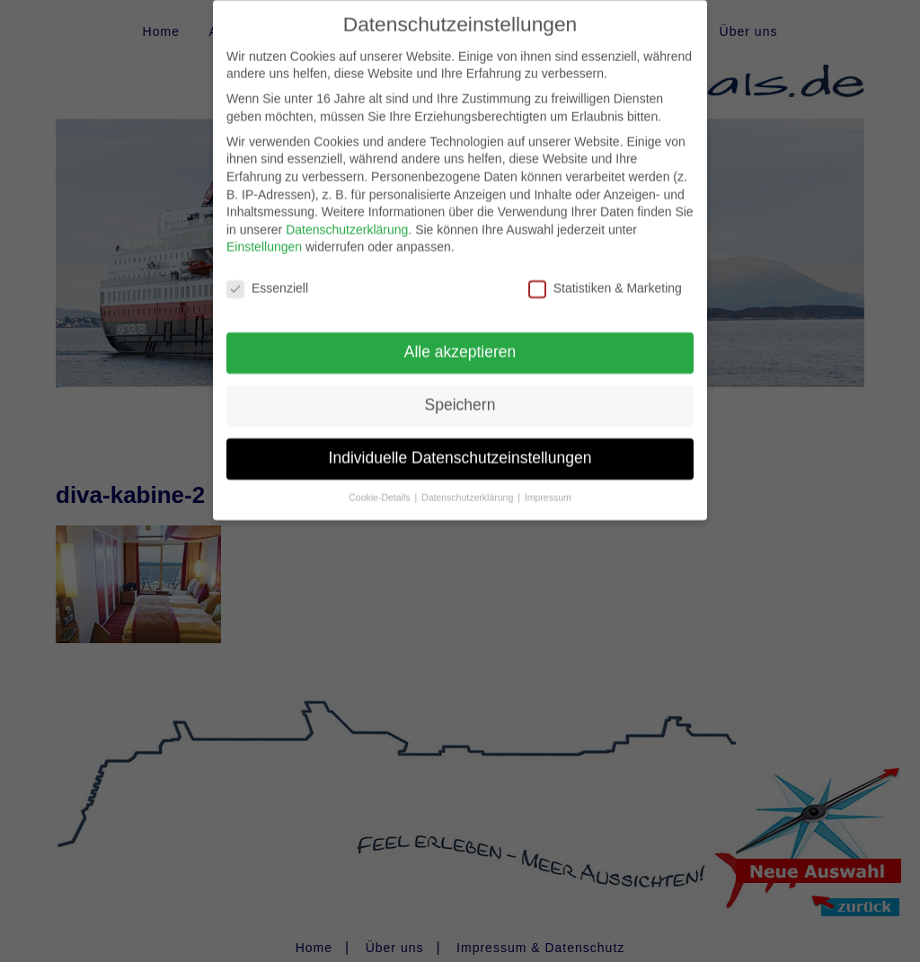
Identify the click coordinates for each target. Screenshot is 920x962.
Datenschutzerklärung (347, 214)
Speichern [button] (460, 390)
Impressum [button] (548, 482)
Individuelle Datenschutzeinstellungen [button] (460, 443)
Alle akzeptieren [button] (460, 337)
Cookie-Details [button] (380, 482)
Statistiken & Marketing (605, 274)
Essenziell (267, 274)
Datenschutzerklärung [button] (468, 482)
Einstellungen (264, 232)
